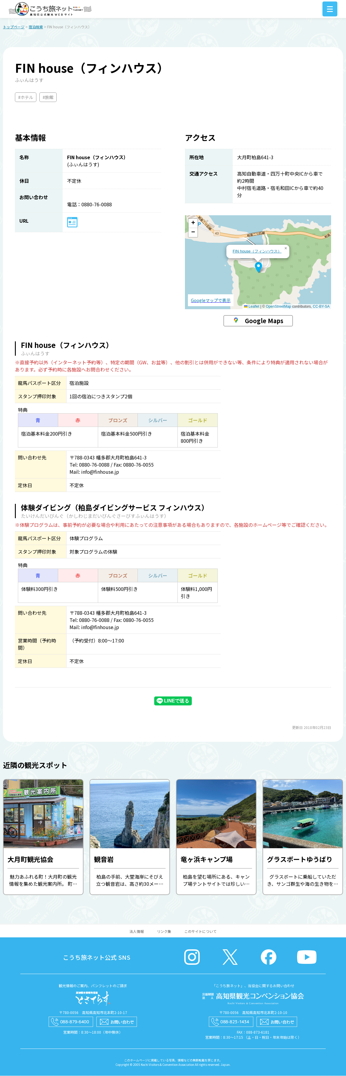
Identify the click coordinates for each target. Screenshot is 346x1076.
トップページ (13, 27)
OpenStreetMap (278, 307)
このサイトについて (200, 931)
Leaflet (251, 307)
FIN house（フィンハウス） (257, 251)
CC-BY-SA (321, 307)
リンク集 (164, 931)
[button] (258, 267)
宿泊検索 (36, 27)
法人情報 (136, 931)
